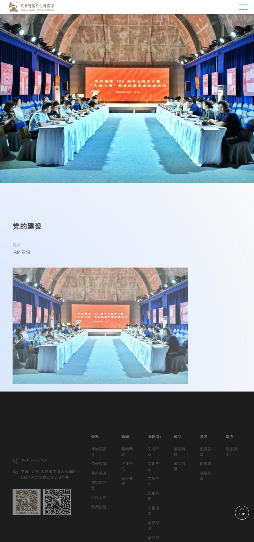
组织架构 (99, 526)
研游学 (206, 492)
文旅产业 (153, 510)
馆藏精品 (179, 480)
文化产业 (153, 495)
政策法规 (99, 536)
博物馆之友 (99, 514)
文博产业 (153, 480)
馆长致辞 (99, 492)
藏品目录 (179, 495)
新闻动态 (127, 480)
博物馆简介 (99, 480)
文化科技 (153, 525)
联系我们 (232, 480)
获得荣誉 (99, 502)
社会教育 (206, 505)
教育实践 (206, 480)
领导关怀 (127, 510)
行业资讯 (127, 495)
